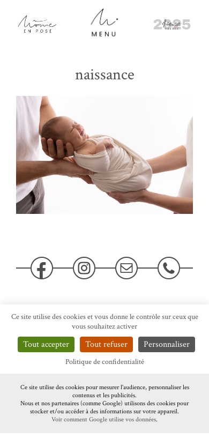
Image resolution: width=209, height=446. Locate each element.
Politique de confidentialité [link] (104, 362)
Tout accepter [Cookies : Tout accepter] (46, 344)
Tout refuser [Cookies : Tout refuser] (106, 344)
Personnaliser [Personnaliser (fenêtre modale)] (167, 344)
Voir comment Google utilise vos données (103, 419)
